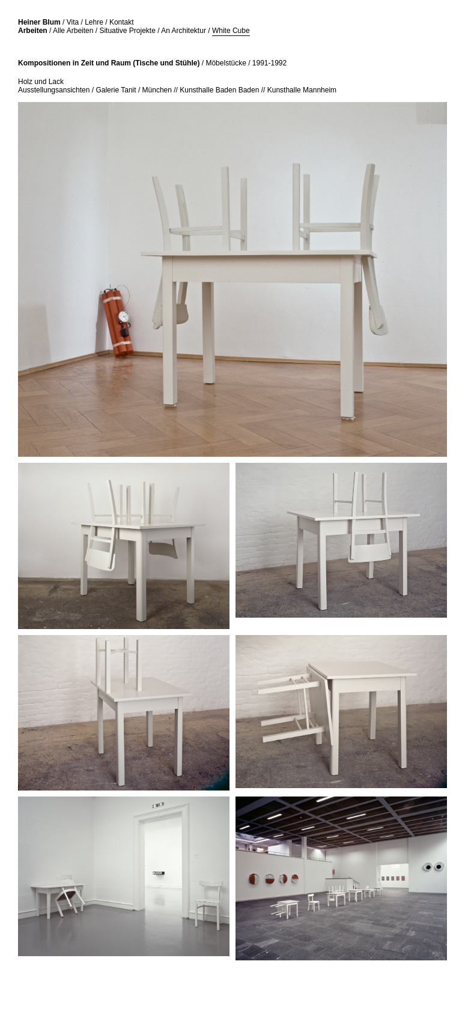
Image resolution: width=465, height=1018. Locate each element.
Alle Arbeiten (73, 30)
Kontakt (121, 22)
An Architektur (183, 30)
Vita (73, 22)
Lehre (94, 22)
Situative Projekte (127, 30)
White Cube (231, 30)
